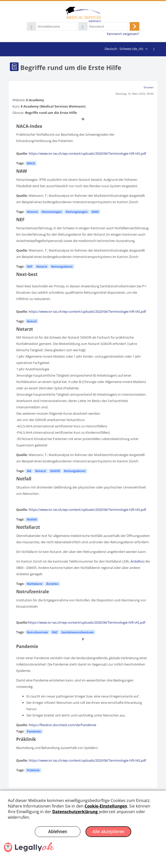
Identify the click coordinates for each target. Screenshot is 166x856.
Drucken (149, 87)
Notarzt (32, 212)
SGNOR (55, 471)
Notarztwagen (52, 212)
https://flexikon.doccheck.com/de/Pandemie (62, 725)
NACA (31, 163)
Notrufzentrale (37, 632)
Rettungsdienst (62, 266)
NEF (29, 266)
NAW (95, 212)
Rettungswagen (77, 212)
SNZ (54, 632)
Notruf (31, 321)
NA (29, 471)
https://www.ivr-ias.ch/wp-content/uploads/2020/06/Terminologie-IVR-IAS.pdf (87, 153)
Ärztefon (136, 561)
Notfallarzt (34, 584)
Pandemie (34, 731)
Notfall (32, 519)
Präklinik (33, 770)
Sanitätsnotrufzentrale (77, 632)
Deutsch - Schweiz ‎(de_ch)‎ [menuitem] (124, 48)
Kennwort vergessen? (123, 34)
